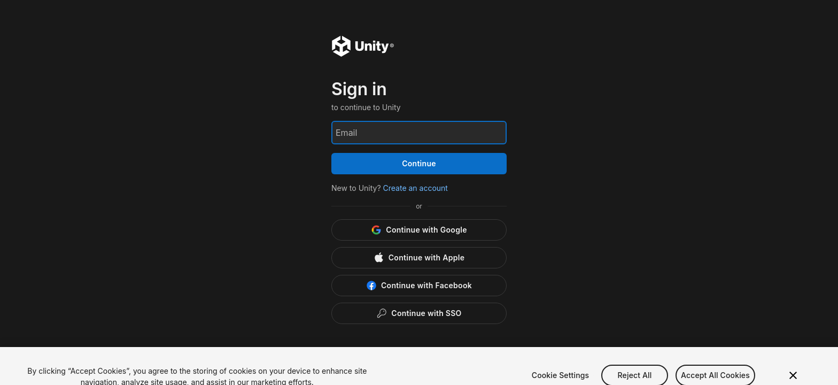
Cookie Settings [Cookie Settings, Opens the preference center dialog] (560, 377)
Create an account (415, 187)
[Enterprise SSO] (419, 313)
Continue (419, 163)
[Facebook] (419, 285)
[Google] (419, 230)
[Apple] (419, 257)
